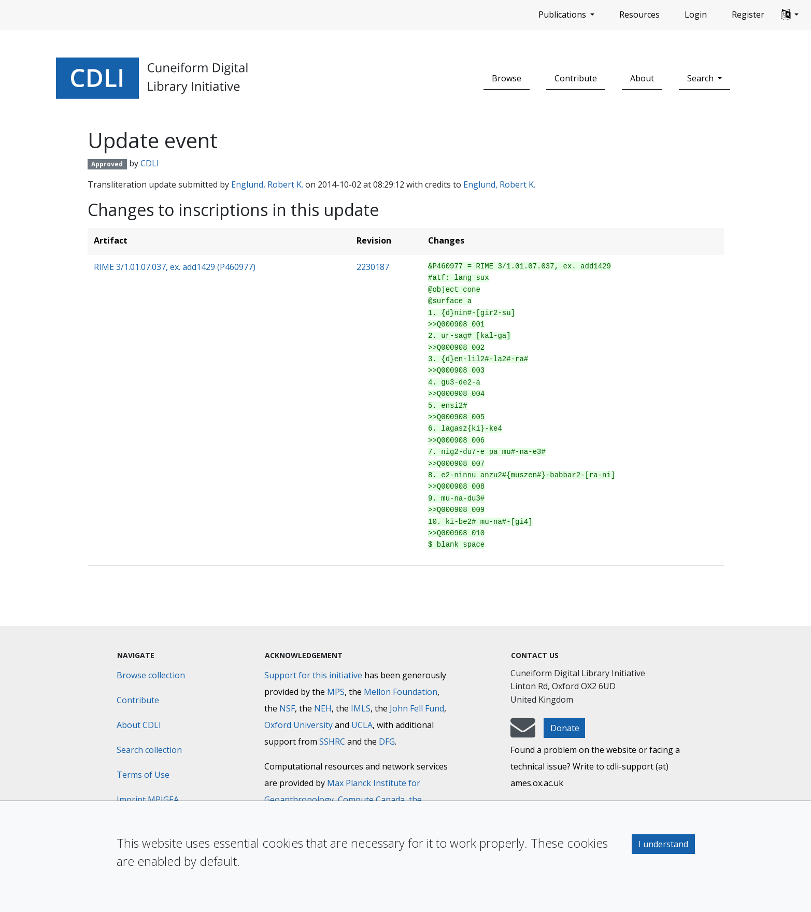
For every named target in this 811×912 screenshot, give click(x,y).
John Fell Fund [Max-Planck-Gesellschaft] (417, 708)
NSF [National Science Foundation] (287, 708)
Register (748, 14)
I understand (663, 844)
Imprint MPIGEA (148, 799)
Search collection (149, 750)
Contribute (575, 78)
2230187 (373, 267)
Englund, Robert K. (267, 184)
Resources (639, 14)
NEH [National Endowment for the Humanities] (323, 708)
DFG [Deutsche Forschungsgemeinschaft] (387, 741)
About (642, 78)
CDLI (149, 163)
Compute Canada (371, 799)
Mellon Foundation (400, 691)
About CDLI (139, 725)
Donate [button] (564, 728)
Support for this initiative (313, 675)
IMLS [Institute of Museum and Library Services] (361, 708)
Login (696, 14)
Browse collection (151, 675)
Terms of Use (143, 774)
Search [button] (701, 78)
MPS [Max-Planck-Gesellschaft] (336, 691)
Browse (506, 78)
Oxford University (298, 725)
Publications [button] (563, 14)
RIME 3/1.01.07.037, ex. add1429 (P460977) (174, 267)
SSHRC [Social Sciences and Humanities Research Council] (332, 741)
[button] (790, 15)
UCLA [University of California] (362, 725)
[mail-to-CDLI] (522, 732)
